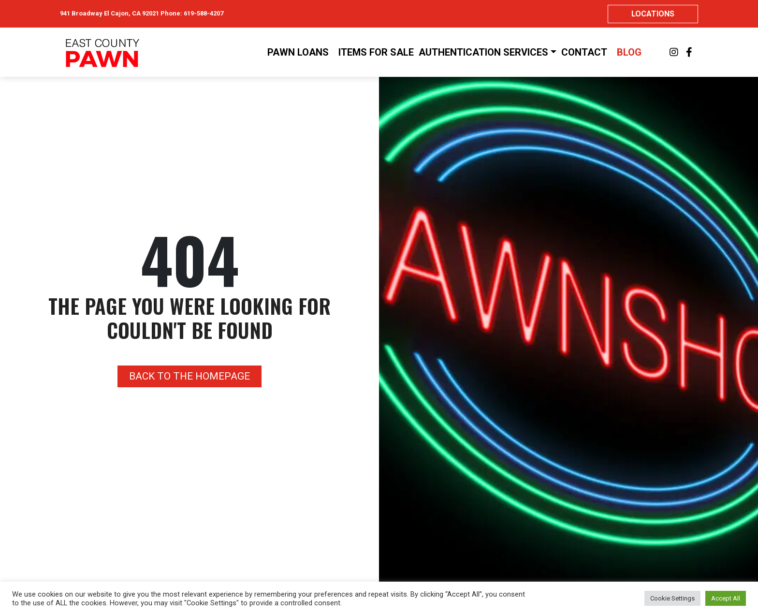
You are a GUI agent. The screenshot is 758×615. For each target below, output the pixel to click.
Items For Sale (376, 52)
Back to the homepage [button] (189, 376)
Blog (629, 52)
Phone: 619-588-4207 (191, 13)
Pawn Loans (298, 52)
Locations (652, 13)
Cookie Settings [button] (672, 598)
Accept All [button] (725, 598)
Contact (584, 52)
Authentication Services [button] (483, 52)
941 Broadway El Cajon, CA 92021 (109, 13)
